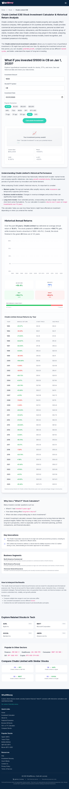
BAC (16, 652)
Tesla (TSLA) (5, 739)
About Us (4, 718)
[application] (34, 257)
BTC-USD (33, 110)
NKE (60, 652)
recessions (53, 189)
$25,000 (31, 106)
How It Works (5, 761)
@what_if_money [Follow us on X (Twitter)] (18, 779)
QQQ (12, 655)
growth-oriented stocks (41, 179)
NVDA (20, 110)
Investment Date (10, 93)
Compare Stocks (6, 728)
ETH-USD (36, 655)
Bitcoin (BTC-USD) (7, 747)
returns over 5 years (53, 202)
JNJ (32, 652)
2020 (29, 114)
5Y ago (15, 114)
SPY (26, 110)
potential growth (28, 49)
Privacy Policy (5, 766)
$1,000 (8, 106)
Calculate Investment (34, 121)
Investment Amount (11, 74)
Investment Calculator (8, 715)
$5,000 (15, 106)
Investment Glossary (7, 758)
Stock (10, 10)
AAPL (7, 110)
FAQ (2, 756)
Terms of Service (6, 769)
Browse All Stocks (6, 723)
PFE (39, 652)
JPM (13, 652)
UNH (35, 652)
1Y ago (8, 114)
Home (3, 10)
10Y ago (22, 114)
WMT (53, 652)
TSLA (13, 110)
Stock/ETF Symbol (10, 84)
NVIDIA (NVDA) (6, 742)
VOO (16, 655)
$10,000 (23, 106)
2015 (35, 114)
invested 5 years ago (23, 509)
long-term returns (29, 512)
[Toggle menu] (66, 3)
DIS (57, 652)
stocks (33, 600)
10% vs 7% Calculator (8, 725)
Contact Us (4, 763)
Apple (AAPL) (5, 737)
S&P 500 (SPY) (6, 744)
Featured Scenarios (7, 720)
